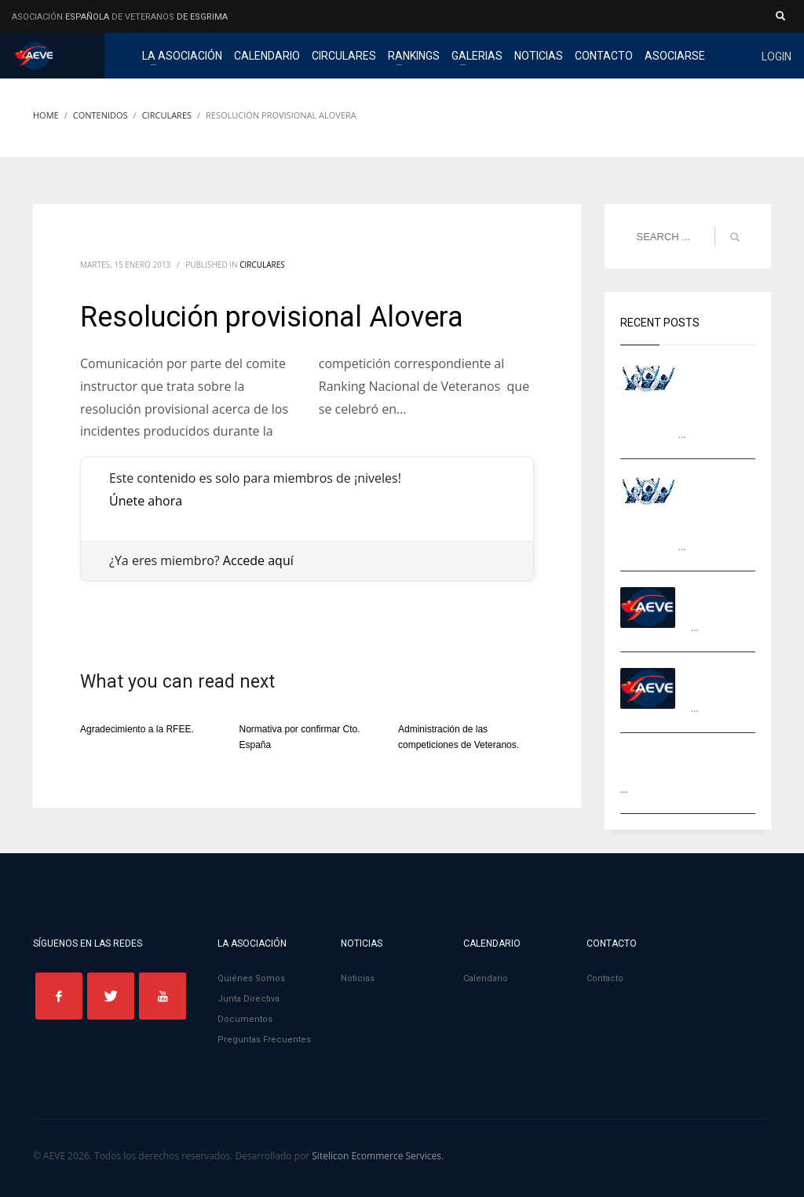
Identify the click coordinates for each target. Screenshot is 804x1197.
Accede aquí (258, 560)
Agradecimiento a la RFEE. (137, 729)
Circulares (262, 264)
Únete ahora (145, 500)
